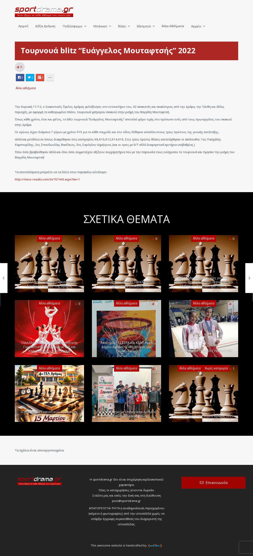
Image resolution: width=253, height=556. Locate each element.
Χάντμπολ (144, 26)
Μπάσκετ (100, 26)
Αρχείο (196, 26)
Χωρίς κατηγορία (216, 368)
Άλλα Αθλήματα (173, 26)
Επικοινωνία (217, 482)
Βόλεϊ (122, 26)
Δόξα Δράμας (45, 26)
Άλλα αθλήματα (26, 88)
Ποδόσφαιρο (72, 26)
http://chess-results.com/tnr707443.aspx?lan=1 (47, 179)
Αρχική (23, 26)
